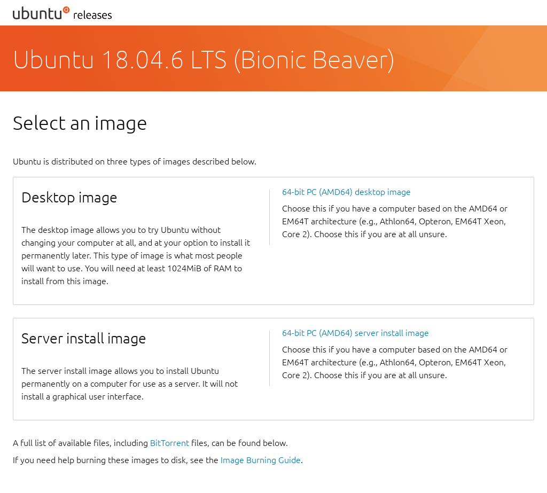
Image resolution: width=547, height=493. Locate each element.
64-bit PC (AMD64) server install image (355, 333)
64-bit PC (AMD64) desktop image (346, 192)
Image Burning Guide (261, 460)
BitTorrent (169, 443)
